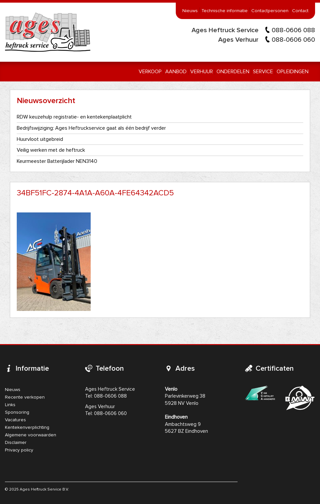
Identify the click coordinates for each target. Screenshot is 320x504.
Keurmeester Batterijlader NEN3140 (57, 161)
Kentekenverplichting (27, 427)
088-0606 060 (293, 39)
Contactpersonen (269, 11)
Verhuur (201, 71)
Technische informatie (224, 11)
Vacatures (15, 420)
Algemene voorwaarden (30, 435)
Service (263, 71)
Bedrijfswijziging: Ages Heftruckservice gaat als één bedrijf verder (91, 128)
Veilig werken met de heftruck (51, 150)
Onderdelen (233, 71)
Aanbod (176, 71)
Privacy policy (19, 450)
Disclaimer (16, 442)
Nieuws (190, 11)
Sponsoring (17, 412)
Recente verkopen (25, 397)
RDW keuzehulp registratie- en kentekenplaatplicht (74, 117)
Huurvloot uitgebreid (40, 139)
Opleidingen (293, 71)
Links (10, 405)
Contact (300, 11)
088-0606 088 (293, 30)
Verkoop (150, 71)
